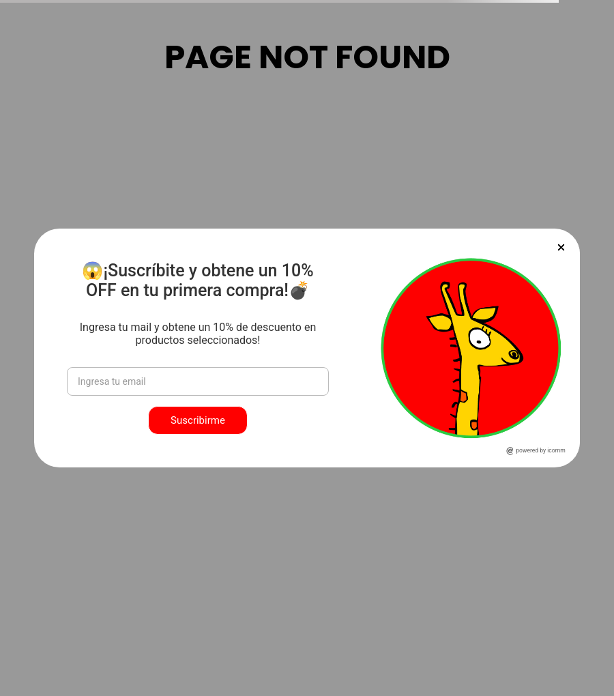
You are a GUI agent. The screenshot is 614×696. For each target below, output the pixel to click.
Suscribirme (198, 420)
